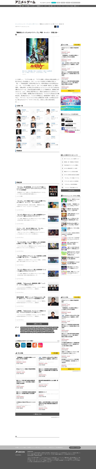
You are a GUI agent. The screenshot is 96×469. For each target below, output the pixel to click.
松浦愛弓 (33, 327)
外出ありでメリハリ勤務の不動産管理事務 (70, 48)
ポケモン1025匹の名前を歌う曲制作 (71, 174)
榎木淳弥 (23, 327)
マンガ (63, 2)
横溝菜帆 (47, 330)
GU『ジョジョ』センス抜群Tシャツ (71, 158)
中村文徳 (41, 330)
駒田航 (55, 329)
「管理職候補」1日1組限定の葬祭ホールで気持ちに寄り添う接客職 (70, 56)
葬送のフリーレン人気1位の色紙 (71, 171)
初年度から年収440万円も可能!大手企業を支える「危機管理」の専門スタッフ (70, 64)
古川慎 (50, 327)
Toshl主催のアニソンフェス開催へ (71, 165)
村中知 (28, 327)
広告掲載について (30, 447)
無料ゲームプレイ (75, 2)
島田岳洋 (29, 330)
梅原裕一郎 (39, 327)
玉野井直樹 (35, 330)
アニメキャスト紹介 (49, 332)
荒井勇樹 (23, 330)
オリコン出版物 (23, 447)
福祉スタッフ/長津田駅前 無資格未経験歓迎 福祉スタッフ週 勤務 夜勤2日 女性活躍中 (70, 73)
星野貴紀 (43, 329)
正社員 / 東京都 (48, 372)
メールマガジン (44, 447)
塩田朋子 (55, 327)
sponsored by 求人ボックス (55, 417)
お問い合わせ (37, 447)
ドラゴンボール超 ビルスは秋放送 (71, 181)
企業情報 (78, 447)
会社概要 (17, 447)
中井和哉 (31, 329)
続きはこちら (38, 414)
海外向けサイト (52, 447)
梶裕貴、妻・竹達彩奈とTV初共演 (71, 162)
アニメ (53, 2)
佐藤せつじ (49, 329)
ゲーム (68, 2)
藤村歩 (45, 327)
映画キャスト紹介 (39, 332)
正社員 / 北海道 (26, 360)
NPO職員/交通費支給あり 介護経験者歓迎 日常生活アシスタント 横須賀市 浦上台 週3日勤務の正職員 (70, 344)
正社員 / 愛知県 (48, 361)
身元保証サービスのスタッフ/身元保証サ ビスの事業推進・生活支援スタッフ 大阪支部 (70, 361)
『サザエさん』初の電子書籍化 (70, 184)
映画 (33, 332)
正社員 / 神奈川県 (26, 371)
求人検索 (56, 353)
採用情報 (73, 447)
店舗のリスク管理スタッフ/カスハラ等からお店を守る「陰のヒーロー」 (70, 352)
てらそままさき (24, 329)
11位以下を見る (70, 190)
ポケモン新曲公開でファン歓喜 (70, 168)
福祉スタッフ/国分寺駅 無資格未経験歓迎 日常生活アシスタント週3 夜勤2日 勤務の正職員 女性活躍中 (70, 83)
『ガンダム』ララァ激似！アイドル (71, 178)
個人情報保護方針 (59, 447)
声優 (58, 2)
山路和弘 (37, 329)
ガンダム (23, 332)
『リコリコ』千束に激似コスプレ (71, 187)
